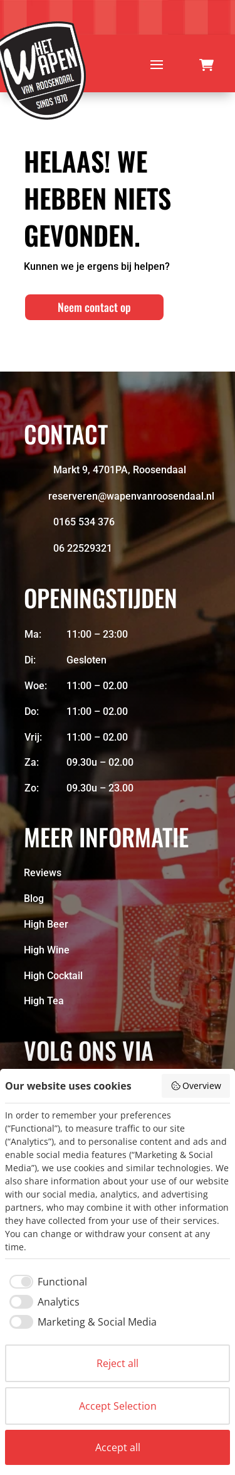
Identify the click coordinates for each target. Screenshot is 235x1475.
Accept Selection (118, 1406)
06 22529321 (82, 548)
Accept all (117, 1447)
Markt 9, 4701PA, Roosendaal (119, 470)
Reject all (117, 1363)
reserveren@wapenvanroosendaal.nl (131, 496)
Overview (196, 1086)
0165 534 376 (84, 522)
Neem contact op (94, 307)
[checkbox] (46, 1281)
